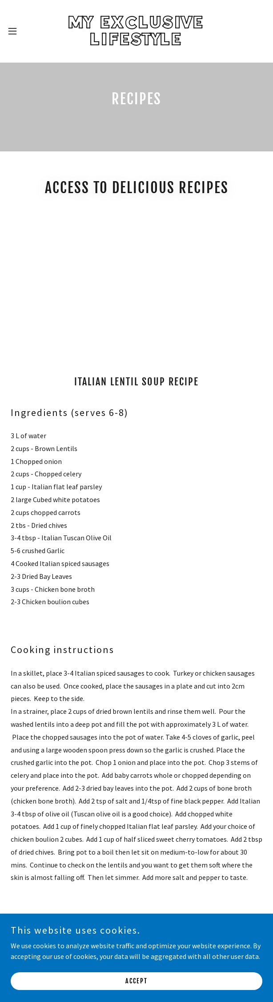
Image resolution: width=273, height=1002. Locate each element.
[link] (136, 31)
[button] (22, 31)
